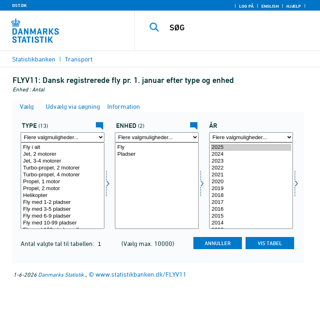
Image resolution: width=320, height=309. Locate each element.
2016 (251, 209)
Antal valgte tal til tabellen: (58, 243)
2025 (251, 147)
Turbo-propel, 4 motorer (62, 174)
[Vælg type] (62, 185)
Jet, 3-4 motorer (62, 161)
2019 (251, 188)
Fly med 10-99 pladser (62, 223)
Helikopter (62, 195)
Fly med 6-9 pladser (62, 216)
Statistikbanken (33, 59)
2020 (251, 181)
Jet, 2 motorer (62, 154)
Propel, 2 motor (62, 188)
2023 (251, 161)
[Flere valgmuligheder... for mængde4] (157, 137)
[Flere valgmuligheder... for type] (62, 137)
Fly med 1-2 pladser (62, 202)
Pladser (157, 154)
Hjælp (293, 6)
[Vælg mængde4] (157, 185)
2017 (251, 202)
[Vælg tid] (251, 185)
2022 (251, 168)
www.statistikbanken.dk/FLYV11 (140, 274)
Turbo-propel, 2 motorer (62, 168)
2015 (251, 216)
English (270, 6)
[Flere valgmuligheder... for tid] (251, 137)
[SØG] (239, 27)
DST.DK (19, 5)
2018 (251, 195)
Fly (157, 147)
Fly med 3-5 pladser (62, 209)
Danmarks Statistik (61, 274)
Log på (246, 6)
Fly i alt (62, 147)
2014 (251, 223)
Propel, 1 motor (62, 181)
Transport (79, 59)
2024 (251, 154)
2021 (251, 174)
